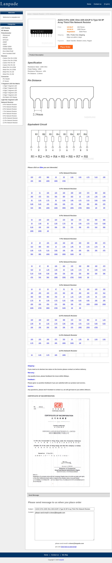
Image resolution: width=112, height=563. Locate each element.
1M (96, 208)
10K (104, 177)
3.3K (80, 177)
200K (64, 254)
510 (48, 196)
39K (96, 204)
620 (40, 297)
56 (72, 289)
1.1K (72, 297)
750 (56, 297)
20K (56, 204)
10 (32, 289)
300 (96, 193)
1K (56, 177)
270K (39, 308)
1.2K (88, 196)
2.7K (47, 200)
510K (72, 254)
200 (72, 193)
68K (40, 208)
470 (40, 177)
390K (48, 308)
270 (88, 193)
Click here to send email (69, 547)
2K (64, 177)
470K (64, 181)
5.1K (96, 177)
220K (56, 208)
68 (48, 266)
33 (32, 193)
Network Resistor (38, 14)
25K (48, 304)
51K (32, 208)
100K (48, 181)
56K (104, 227)
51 (40, 193)
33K (88, 204)
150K (56, 254)
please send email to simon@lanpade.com (64, 525)
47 (40, 266)
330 (104, 193)
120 (56, 193)
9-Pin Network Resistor (53, 14)
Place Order (65, 47)
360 (80, 293)
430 (96, 266)
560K (88, 208)
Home (30, 14)
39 (40, 243)
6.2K (104, 200)
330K (56, 181)
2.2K (72, 177)
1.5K (96, 196)
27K (72, 204)
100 (48, 193)
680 (48, 177)
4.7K (88, 177)
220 (32, 177)
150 (64, 193)
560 (56, 196)
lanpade (61, 560)
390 (32, 196)
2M (104, 208)
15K (32, 181)
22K (64, 204)
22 (32, 243)
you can (58, 547)
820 (72, 196)
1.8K (104, 196)
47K (104, 204)
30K (40, 181)
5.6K (96, 200)
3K (56, 200)
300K (64, 208)
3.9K (72, 200)
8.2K (39, 204)
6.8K (31, 204)
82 (80, 289)
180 (32, 293)
